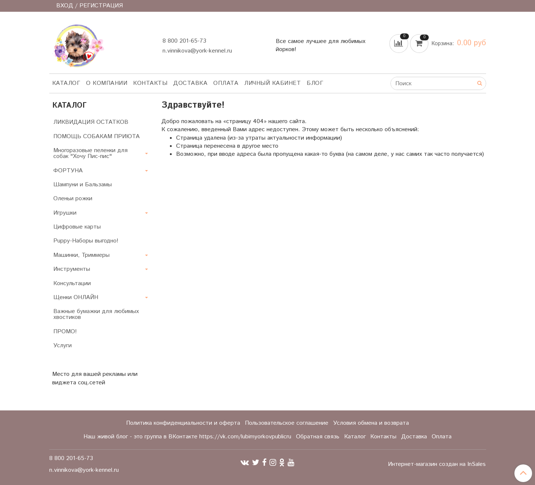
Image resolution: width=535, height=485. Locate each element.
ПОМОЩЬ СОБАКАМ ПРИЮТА (96, 136)
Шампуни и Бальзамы (82, 184)
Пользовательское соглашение (286, 423)
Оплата (225, 83)
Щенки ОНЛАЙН (75, 297)
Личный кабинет (272, 83)
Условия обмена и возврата (371, 423)
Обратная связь (317, 436)
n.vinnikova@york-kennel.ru (197, 51)
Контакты (150, 83)
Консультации (72, 283)
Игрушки (64, 213)
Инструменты (71, 269)
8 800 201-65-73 (184, 41)
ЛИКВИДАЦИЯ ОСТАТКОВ (90, 122)
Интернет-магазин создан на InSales (437, 464)
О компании (106, 83)
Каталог (66, 83)
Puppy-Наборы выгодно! (85, 241)
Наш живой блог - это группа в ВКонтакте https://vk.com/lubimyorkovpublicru (187, 436)
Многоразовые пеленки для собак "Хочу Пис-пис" (90, 153)
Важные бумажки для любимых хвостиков (96, 314)
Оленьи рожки (72, 198)
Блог (315, 83)
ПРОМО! (65, 331)
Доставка (190, 83)
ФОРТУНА (68, 170)
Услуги (62, 345)
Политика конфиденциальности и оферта (183, 423)
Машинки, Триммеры (81, 255)
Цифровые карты (77, 227)
